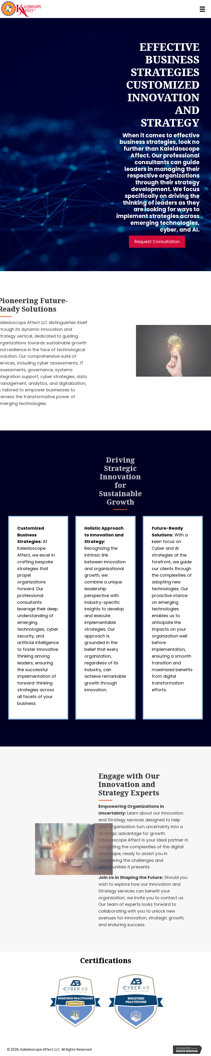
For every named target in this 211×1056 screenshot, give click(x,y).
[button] (158, 242)
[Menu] (202, 9)
